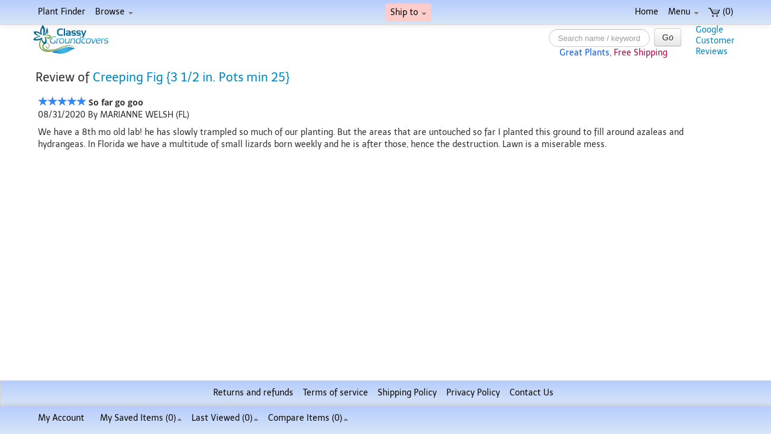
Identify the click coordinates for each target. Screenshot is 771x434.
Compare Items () (308, 418)
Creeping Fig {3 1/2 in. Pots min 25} (191, 77)
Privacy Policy (473, 393)
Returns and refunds (253, 393)
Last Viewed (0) (225, 418)
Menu (683, 12)
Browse (114, 12)
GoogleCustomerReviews (715, 41)
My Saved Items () (141, 418)
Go (667, 37)
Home (646, 12)
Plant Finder (62, 12)
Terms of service (335, 393)
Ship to (408, 12)
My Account (61, 418)
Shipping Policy (407, 393)
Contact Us (532, 393)
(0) (720, 12)
